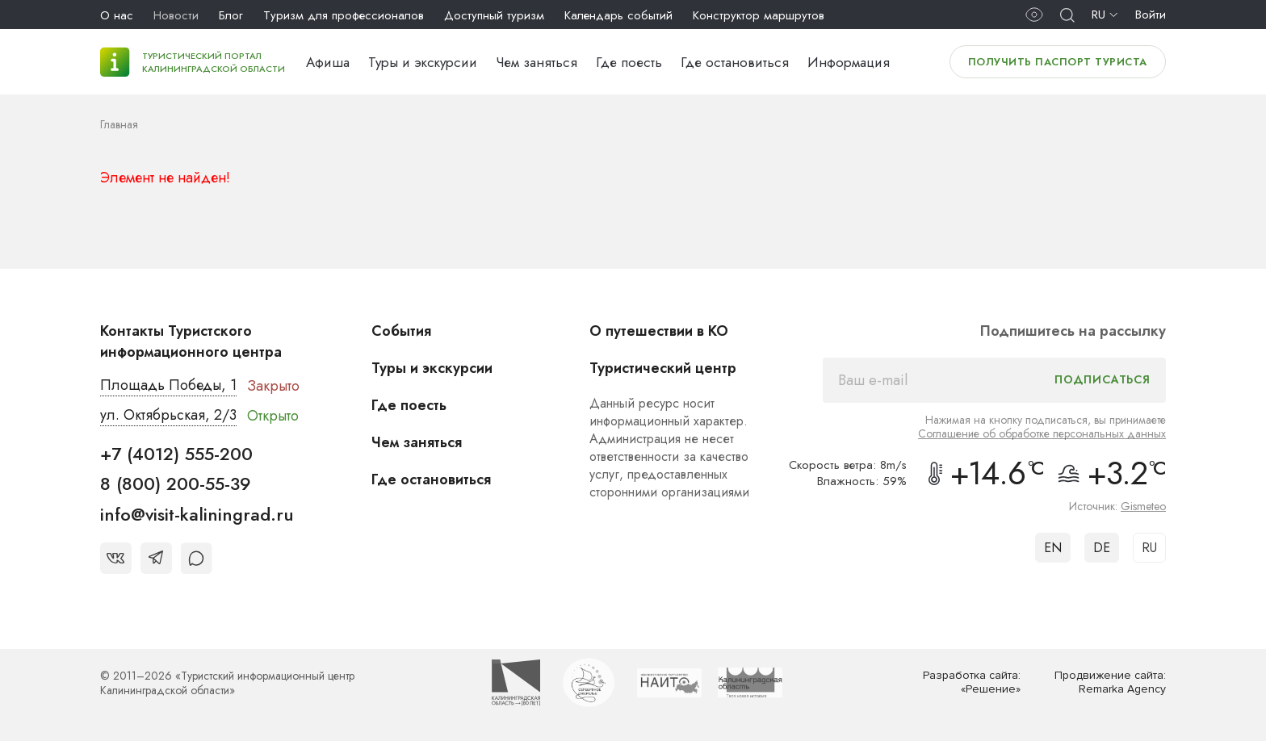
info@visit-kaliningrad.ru (197, 514)
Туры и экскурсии (422, 62)
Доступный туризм (494, 15)
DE (1101, 547)
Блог (231, 15)
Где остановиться (735, 62)
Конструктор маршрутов (758, 15)
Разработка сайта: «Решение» (972, 682)
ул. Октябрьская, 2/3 (168, 414)
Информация (848, 62)
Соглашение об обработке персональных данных (1042, 433)
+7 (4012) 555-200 (176, 454)
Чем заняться (536, 62)
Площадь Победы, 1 (168, 385)
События (401, 330)
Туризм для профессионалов (343, 15)
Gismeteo (1143, 506)
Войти (1150, 14)
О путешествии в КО (658, 330)
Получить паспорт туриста (1057, 61)
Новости (176, 15)
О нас (116, 15)
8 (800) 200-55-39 (175, 483)
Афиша (328, 62)
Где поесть (629, 62)
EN (1053, 547)
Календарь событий (618, 15)
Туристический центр (662, 368)
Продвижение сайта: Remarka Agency (1110, 682)
